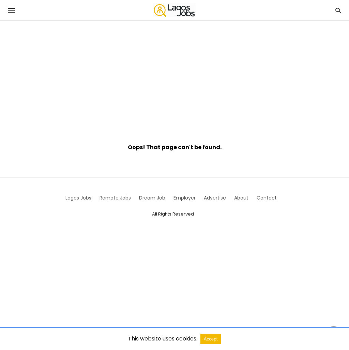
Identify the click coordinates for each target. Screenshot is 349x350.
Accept (211, 338)
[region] (174, 79)
